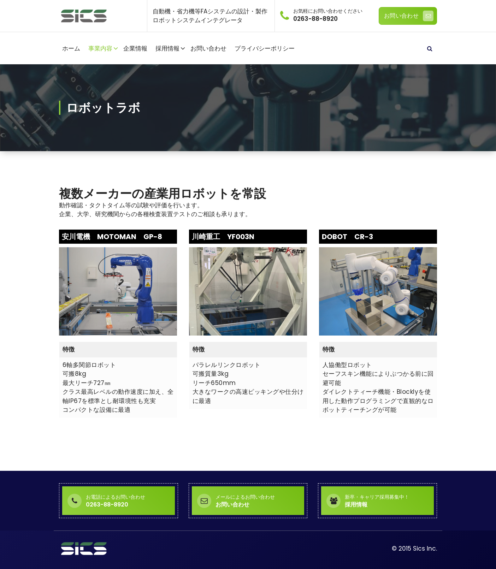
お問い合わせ (408, 16)
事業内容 (100, 48)
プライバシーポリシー (265, 48)
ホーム (71, 48)
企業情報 (135, 48)
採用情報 (167, 48)
